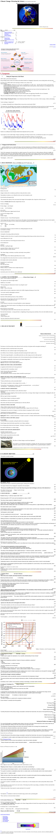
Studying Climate (7, 38)
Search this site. (28, 829)
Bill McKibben (5, 818)
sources (54, 46)
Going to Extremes (7, 34)
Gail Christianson (6, 820)
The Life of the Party (7, 35)
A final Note (6, 43)
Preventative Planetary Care (8, 42)
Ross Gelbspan (5, 821)
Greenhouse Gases (7, 739)
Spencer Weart (5, 819)
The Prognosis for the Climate (9, 39)
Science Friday (53, 44)
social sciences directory (5, 814)
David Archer (5, 816)
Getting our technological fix (9, 41)
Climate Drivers (7, 37)
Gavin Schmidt (5, 817)
